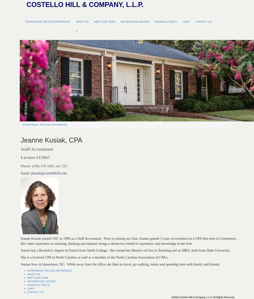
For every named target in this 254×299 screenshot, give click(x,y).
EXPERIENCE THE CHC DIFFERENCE (48, 21)
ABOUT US (82, 21)
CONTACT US (203, 21)
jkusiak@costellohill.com (49, 173)
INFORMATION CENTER (135, 21)
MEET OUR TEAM (104, 21)
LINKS (186, 21)
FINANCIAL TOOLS (166, 21)
